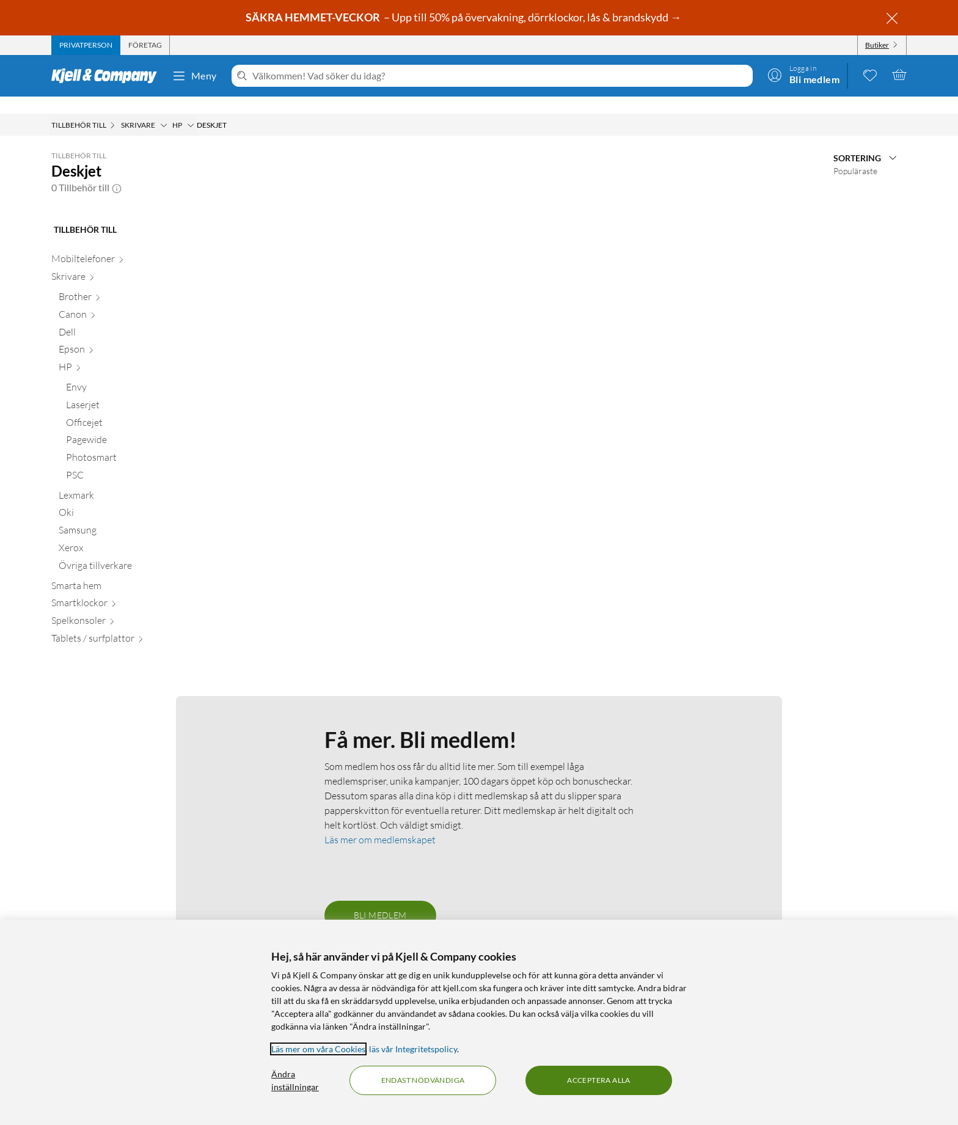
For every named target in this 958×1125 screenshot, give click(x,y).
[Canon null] (125, 300)
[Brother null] (125, 282)
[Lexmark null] (125, 480)
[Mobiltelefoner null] (121, 244)
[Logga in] (803, 74)
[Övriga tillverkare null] (125, 551)
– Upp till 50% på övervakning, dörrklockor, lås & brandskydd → (464, 17)
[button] (116, 170)
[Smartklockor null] (121, 588)
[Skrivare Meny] (164, 108)
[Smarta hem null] (121, 571)
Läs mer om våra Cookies (318, 1049)
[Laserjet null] (128, 390)
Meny (194, 75)
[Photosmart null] (128, 443)
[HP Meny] (191, 108)
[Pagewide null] (128, 425)
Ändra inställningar (295, 1080)
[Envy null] (128, 372)
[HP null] (125, 352)
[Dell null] (125, 317)
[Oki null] (125, 498)
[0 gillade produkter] (870, 74)
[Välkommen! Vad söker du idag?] (500, 75)
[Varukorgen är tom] (899, 74)
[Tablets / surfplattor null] (121, 623)
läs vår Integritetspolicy (413, 1049)
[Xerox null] (125, 533)
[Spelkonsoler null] (121, 606)
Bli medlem (380, 898)
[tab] (85, 45)
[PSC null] (128, 460)
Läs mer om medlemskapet (380, 822)
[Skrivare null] (121, 262)
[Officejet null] (128, 408)
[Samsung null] (125, 515)
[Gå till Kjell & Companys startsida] (107, 75)
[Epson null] (125, 334)
